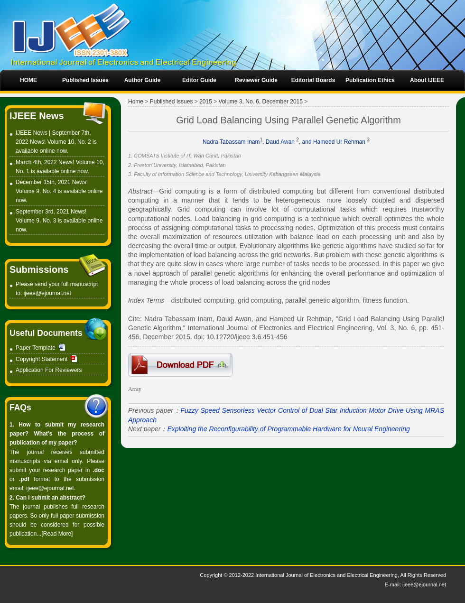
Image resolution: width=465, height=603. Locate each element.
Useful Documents (46, 333)
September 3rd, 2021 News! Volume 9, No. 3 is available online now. (59, 220)
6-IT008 (180, 365)
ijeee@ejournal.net (47, 293)
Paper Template (36, 347)
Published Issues (171, 101)
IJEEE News (36, 116)
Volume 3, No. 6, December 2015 (261, 101)
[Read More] (57, 533)
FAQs (20, 407)
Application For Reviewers (49, 370)
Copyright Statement (41, 359)
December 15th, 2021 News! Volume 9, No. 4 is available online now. (59, 191)
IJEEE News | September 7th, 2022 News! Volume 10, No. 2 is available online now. (56, 142)
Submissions (38, 269)
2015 (205, 101)
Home (135, 101)
